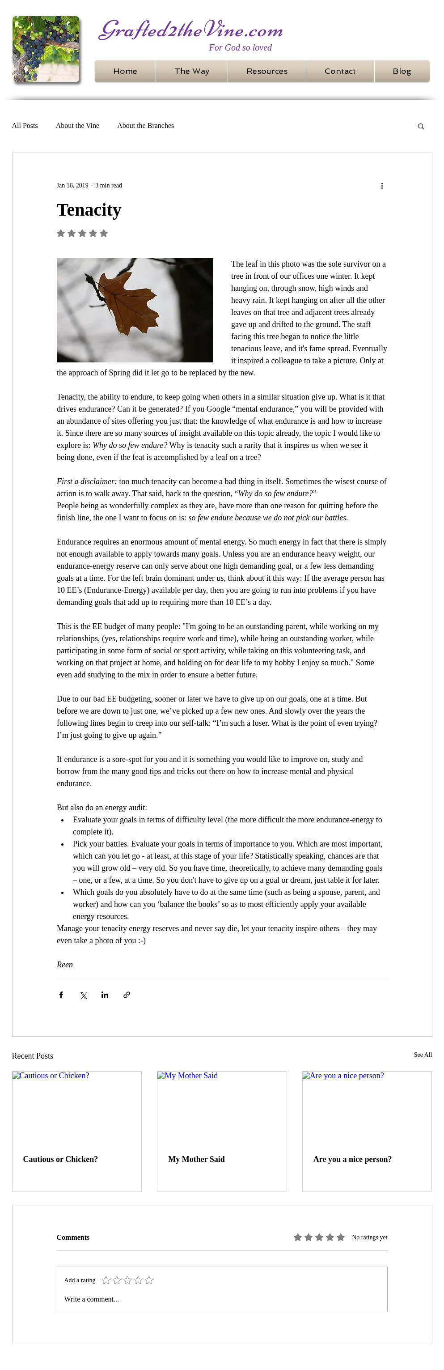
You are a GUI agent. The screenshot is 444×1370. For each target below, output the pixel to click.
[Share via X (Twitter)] (83, 995)
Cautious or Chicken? (60, 1159)
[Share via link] (127, 995)
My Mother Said (196, 1159)
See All (423, 1054)
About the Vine (77, 125)
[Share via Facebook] (61, 995)
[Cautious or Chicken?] (77, 1108)
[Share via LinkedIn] (105, 995)
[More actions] (382, 185)
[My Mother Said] (222, 1108)
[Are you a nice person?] (367, 1108)
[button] (421, 125)
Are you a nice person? (352, 1159)
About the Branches (145, 125)
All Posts (25, 125)
